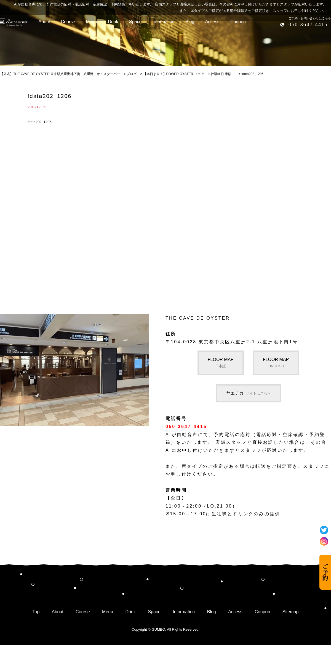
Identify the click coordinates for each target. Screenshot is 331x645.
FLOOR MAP (221, 362)
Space (154, 611)
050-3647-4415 (308, 24)
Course (83, 611)
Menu (107, 611)
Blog (211, 611)
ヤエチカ (248, 393)
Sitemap (290, 611)
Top (36, 611)
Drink (131, 611)
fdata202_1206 (40, 122)
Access (235, 611)
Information (184, 611)
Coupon (262, 611)
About (57, 611)
